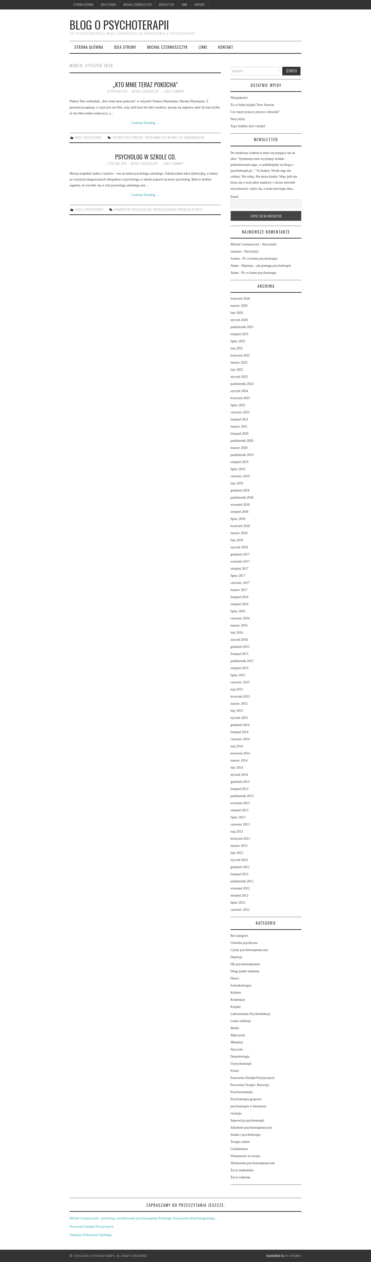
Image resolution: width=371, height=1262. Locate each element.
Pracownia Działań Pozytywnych (252, 1078)
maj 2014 (236, 746)
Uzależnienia (239, 1149)
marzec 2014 (238, 760)
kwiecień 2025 (240, 355)
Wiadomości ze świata (245, 1156)
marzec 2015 (238, 703)
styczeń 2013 (239, 860)
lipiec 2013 (237, 817)
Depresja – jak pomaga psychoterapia (266, 265)
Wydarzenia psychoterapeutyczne (252, 1163)
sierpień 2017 (239, 568)
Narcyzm (236, 1049)
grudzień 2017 (239, 554)
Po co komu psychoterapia (260, 258)
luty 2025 (236, 369)
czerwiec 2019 (240, 476)
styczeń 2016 (239, 639)
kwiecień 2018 (240, 526)
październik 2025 (241, 327)
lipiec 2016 (237, 611)
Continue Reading (145, 123)
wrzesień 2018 (240, 504)
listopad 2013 (239, 789)
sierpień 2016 (239, 604)
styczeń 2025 (239, 377)
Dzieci (78, 209)
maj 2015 (236, 689)
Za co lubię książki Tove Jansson (252, 105)
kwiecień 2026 (240, 298)
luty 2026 (236, 313)
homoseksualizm (194, 137)
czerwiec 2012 (240, 909)
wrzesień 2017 (240, 561)
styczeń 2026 (239, 320)
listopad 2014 (239, 732)
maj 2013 (236, 831)
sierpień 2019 (239, 462)
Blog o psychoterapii (119, 24)
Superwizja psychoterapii (247, 1120)
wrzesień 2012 (240, 888)
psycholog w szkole (190, 209)
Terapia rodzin (240, 1142)
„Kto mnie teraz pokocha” (145, 84)
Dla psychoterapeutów (245, 964)
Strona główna (83, 4)
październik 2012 (241, 881)
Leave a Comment (174, 91)
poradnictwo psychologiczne (132, 209)
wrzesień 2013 (240, 803)
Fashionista (275, 1255)
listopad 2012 (239, 874)
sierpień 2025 (239, 334)
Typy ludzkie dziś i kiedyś (247, 126)
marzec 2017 (238, 590)
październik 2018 (241, 497)
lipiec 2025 (237, 341)
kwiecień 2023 (240, 398)
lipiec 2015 (237, 675)
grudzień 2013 (239, 782)
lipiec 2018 (237, 519)
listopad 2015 (239, 654)
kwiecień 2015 (240, 696)
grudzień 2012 (239, 867)
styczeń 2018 (239, 547)
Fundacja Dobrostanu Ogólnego (91, 1235)
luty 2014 (236, 767)
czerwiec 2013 (240, 824)
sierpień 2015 (239, 668)
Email (234, 196)
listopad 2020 (239, 433)
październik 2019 (241, 455)
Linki (184, 4)
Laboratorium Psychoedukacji (250, 1014)
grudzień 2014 (239, 725)
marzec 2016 (238, 625)
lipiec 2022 (237, 405)
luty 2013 (236, 853)
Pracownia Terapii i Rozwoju (249, 1085)
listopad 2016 (239, 597)
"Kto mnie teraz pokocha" (127, 137)
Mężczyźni (237, 1035)
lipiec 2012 (237, 902)
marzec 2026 (238, 305)
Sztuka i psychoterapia (245, 1134)
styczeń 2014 (239, 774)
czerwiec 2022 (240, 412)
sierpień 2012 (239, 895)
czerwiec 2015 (240, 682)
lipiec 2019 (237, 469)
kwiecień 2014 (240, 753)
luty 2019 (236, 483)
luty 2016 (236, 632)
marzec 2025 (238, 362)
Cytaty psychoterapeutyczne (249, 950)
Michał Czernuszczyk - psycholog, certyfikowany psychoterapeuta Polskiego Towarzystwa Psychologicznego (142, 1218)
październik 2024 (241, 384)
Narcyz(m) (237, 119)
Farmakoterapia (240, 985)
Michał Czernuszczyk (138, 4)
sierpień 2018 (239, 512)
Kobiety (235, 992)
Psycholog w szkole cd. (145, 156)
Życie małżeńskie (242, 1170)
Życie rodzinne (92, 137)
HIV (180, 137)
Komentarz (237, 999)
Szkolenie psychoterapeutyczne (251, 1127)
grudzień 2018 (239, 490)
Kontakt (199, 4)
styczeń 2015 (239, 718)
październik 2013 (241, 796)
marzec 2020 (238, 448)
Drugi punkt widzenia (244, 971)
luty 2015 (236, 710)
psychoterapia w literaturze (248, 1106)
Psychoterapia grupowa (245, 1099)
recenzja (236, 1113)
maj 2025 (236, 348)
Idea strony (108, 4)
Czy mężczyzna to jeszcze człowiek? (254, 112)
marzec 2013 (238, 845)
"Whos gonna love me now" (161, 137)
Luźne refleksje (240, 1021)
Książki (235, 1007)
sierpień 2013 (239, 810)
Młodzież (236, 1042)
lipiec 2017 (237, 575)
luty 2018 (236, 540)
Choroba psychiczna (243, 943)
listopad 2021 (239, 419)
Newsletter (166, 4)
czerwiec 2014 (240, 739)
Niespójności (239, 97)
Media (78, 137)
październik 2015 (241, 661)
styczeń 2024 (239, 391)
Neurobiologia (240, 1056)
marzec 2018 (238, 533)
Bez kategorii (239, 935)
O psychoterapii (93, 209)
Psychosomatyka (241, 1092)
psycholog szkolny (164, 209)
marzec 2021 (238, 426)
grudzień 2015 (239, 647)
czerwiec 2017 (240, 583)
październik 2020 (241, 440)
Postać (234, 1071)
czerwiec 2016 (240, 618)
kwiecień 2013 (240, 838)
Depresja (236, 957)
